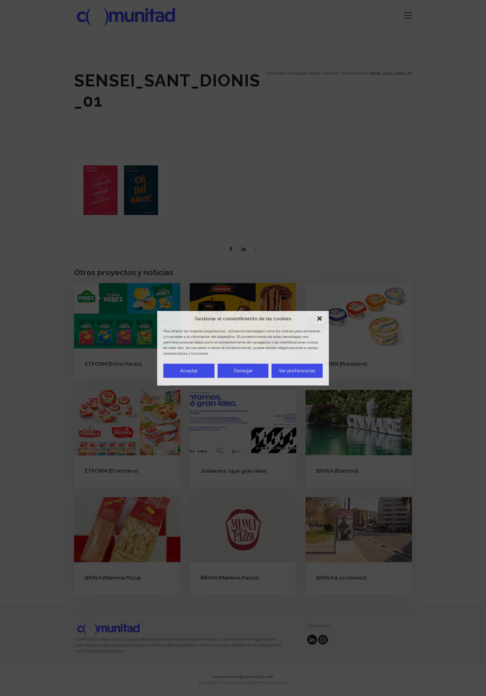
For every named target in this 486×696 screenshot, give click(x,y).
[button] (319, 319)
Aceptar (189, 371)
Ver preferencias (297, 371)
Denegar (243, 371)
